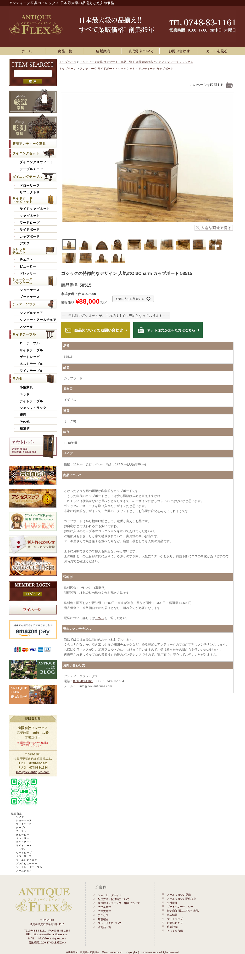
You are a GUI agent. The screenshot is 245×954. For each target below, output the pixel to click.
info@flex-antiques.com (33, 772)
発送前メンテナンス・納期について (119, 903)
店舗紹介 (103, 919)
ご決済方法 (104, 907)
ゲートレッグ (30, 357)
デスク (25, 243)
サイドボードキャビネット (22, 199)
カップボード (30, 236)
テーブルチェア (31, 169)
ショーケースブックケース (22, 281)
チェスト (26, 259)
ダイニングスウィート (36, 162)
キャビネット (30, 215)
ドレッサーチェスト (20, 250)
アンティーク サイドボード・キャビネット (107, 68)
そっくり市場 (175, 930)
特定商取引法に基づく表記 (183, 910)
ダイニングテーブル (27, 177)
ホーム (28, 51)
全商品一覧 (104, 927)
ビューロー (28, 266)
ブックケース (30, 297)
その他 (17, 378)
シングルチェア (31, 313)
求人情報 (172, 914)
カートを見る (217, 51)
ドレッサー (28, 273)
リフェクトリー (31, 192)
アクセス (103, 915)
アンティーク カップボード (155, 68)
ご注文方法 (104, 911)
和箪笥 (25, 428)
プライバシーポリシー (180, 906)
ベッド (25, 394)
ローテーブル (30, 343)
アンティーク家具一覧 (66, 51)
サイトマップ (175, 918)
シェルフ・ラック (33, 408)
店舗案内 (103, 51)
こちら (99, 618)
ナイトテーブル (31, 401)
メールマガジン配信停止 (181, 898)
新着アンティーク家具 (29, 143)
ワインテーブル (31, 370)
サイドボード (30, 229)
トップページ (67, 62)
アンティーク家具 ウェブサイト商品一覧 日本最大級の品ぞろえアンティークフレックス (136, 62)
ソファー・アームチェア (38, 319)
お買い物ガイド (141, 51)
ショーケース (30, 290)
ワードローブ (30, 222)
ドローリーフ (30, 185)
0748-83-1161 (83, 681)
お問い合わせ (179, 51)
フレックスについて (110, 923)
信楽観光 (172, 926)
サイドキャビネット (35, 208)
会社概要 (172, 902)
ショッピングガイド (110, 895)
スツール (26, 326)
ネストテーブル (31, 364)
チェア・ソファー (25, 304)
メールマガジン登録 (179, 894)
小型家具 (26, 387)
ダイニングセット (25, 153)
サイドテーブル (24, 334)
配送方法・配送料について (113, 899)
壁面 (23, 414)
